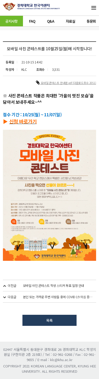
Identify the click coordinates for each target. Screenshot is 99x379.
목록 (49, 320)
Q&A (50, 21)
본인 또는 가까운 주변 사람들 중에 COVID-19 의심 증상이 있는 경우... (58, 297)
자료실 (70, 21)
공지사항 (11, 21)
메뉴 (87, 8)
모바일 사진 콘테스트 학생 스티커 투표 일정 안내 (53, 285)
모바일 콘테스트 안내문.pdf (57, 83)
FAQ (32, 21)
